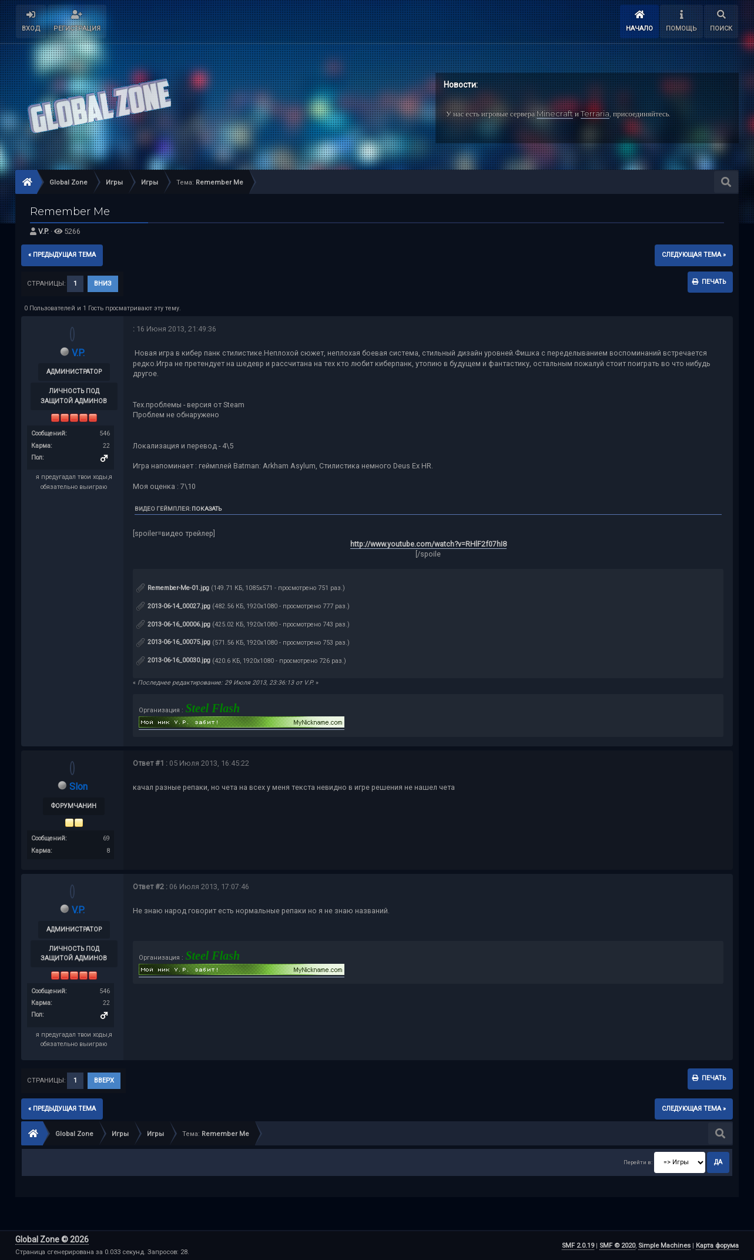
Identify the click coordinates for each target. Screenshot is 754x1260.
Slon (78, 786)
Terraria (595, 113)
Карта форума (717, 1245)
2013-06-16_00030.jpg (173, 660)
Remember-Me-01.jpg (172, 588)
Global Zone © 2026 (52, 1239)
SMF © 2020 (617, 1245)
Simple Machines (664, 1245)
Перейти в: (638, 1162)
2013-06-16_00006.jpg (173, 624)
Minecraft (555, 113)
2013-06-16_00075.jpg (173, 642)
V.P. (43, 231)
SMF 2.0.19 (578, 1245)
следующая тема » (694, 255)
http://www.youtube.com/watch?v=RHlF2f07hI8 (428, 543)
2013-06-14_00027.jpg (173, 606)
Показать (207, 508)
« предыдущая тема (62, 255)
